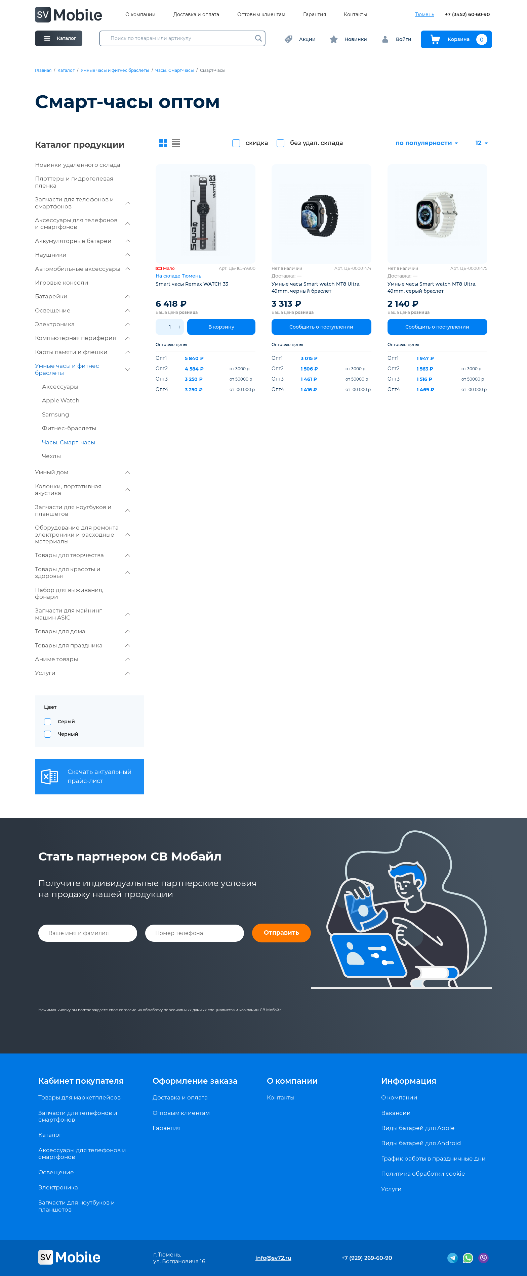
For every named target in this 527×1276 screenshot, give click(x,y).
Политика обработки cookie (423, 1173)
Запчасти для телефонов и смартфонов (82, 202)
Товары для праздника (82, 645)
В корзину (221, 327)
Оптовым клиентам (261, 14)
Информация (408, 1081)
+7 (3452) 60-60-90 (467, 14)
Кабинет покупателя (81, 1081)
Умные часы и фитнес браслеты (115, 70)
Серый (66, 722)
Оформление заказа (195, 1081)
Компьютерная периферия (82, 338)
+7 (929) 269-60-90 (366, 1258)
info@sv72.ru (273, 1258)
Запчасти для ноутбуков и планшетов (82, 510)
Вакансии (396, 1113)
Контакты (355, 14)
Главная (43, 70)
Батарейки (82, 296)
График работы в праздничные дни (433, 1158)
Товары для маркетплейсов (79, 1097)
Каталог (66, 70)
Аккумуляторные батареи (82, 241)
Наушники (82, 254)
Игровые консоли (61, 282)
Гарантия (314, 14)
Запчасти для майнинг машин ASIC (82, 614)
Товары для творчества (82, 555)
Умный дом (82, 472)
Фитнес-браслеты (69, 428)
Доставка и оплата (196, 14)
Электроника (82, 324)
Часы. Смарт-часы (174, 70)
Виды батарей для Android (421, 1143)
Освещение (82, 310)
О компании (140, 14)
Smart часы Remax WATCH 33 (192, 284)
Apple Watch (61, 400)
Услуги (82, 673)
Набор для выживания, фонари (69, 593)
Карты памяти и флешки (82, 352)
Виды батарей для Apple (417, 1128)
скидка (257, 143)
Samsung (55, 414)
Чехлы (51, 456)
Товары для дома (82, 631)
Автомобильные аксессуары (82, 268)
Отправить (281, 932)
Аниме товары (82, 659)
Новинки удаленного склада (77, 164)
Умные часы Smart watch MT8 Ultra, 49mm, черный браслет (316, 287)
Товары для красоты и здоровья (82, 572)
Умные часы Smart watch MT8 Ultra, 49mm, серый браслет (432, 287)
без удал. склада (316, 143)
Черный (68, 734)
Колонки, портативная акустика (82, 489)
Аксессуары (60, 386)
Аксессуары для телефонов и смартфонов (82, 223)
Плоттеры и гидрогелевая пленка (74, 182)
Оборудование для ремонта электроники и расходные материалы (82, 534)
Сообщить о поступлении (321, 327)
